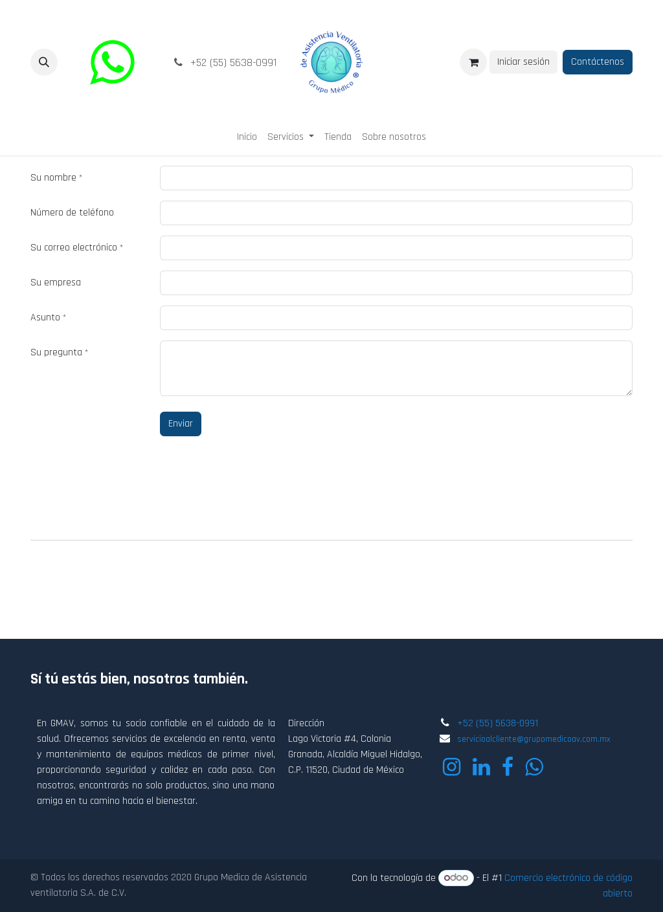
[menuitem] (247, 137)
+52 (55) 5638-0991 (497, 723)
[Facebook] (507, 767)
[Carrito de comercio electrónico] (473, 62)
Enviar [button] (180, 423)
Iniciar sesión (523, 62)
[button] (44, 62)
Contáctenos (597, 62)
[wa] (112, 62)
